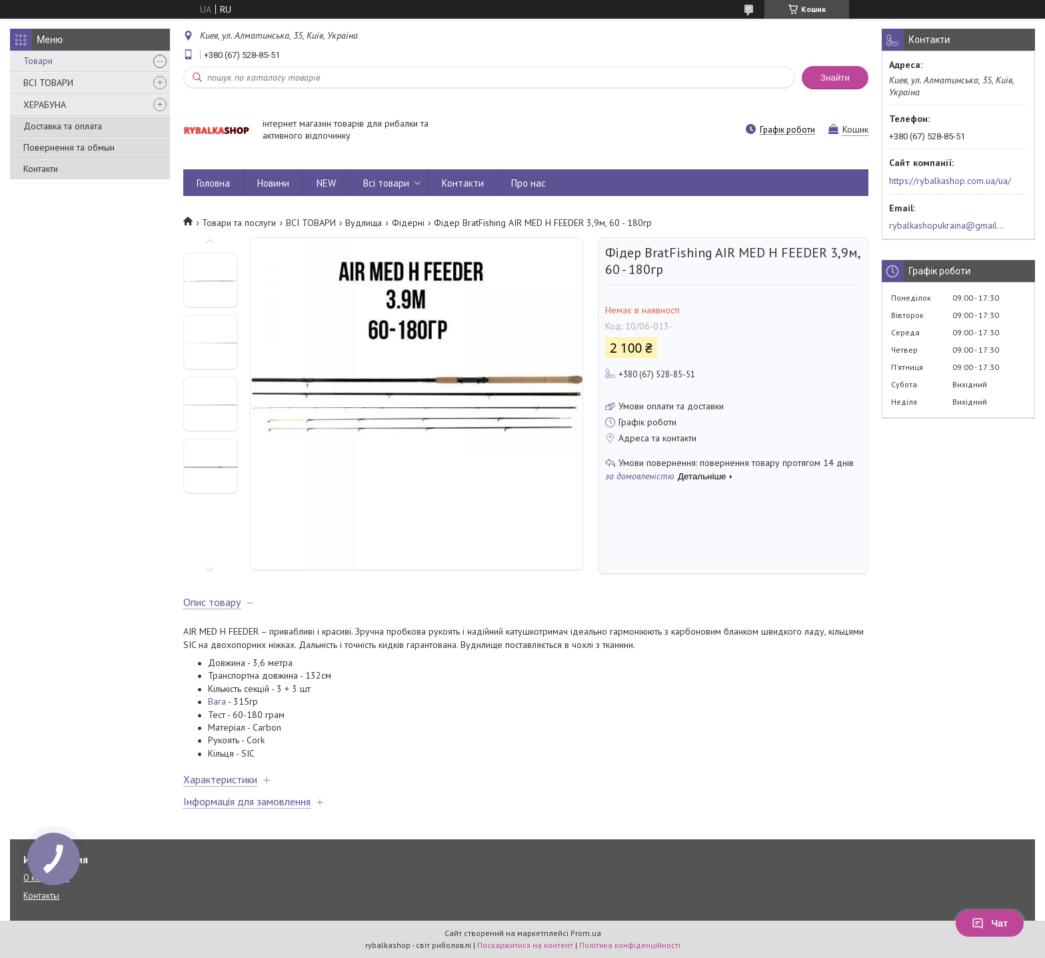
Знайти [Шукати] (835, 78)
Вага (217, 701)
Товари (38, 61)
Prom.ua (585, 933)
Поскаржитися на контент (525, 945)
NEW (326, 183)
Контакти (40, 169)
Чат (990, 923)
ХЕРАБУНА (44, 105)
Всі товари (386, 183)
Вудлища (363, 223)
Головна (213, 183)
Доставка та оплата (62, 126)
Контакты (41, 895)
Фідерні (408, 223)
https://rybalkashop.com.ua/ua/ (950, 181)
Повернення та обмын (69, 147)
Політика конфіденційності (629, 945)
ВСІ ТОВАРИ (48, 83)
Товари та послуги (239, 223)
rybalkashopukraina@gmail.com (947, 225)
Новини (273, 183)
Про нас (528, 183)
